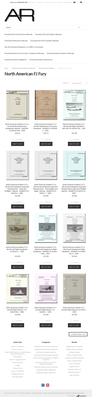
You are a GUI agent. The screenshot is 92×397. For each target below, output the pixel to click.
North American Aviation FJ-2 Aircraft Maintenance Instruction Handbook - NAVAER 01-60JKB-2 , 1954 (45, 127)
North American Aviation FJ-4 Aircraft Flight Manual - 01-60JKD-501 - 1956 (17, 310)
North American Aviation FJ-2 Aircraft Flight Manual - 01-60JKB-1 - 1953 (45, 310)
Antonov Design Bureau (74, 355)
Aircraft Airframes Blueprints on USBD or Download (24, 47)
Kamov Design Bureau (74, 361)
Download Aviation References (41, 60)
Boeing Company (74, 352)
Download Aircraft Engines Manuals (48, 34)
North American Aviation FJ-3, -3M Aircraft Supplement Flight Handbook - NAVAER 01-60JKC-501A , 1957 (45, 250)
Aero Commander (74, 364)
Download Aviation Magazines (16, 60)
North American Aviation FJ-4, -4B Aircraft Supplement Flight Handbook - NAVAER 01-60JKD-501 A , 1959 (74, 250)
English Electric (74, 366)
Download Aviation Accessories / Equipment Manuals (24, 53)
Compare (19, 139)
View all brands (74, 375)
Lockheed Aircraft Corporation (74, 358)
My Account (32, 2)
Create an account (56, 2)
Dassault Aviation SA (74, 369)
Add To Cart (18, 144)
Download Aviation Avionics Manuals (60, 53)
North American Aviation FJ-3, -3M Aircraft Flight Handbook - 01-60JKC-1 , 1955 (17, 249)
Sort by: (66, 83)
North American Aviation (46, 68)
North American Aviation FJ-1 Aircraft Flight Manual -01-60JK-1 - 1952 (73, 310)
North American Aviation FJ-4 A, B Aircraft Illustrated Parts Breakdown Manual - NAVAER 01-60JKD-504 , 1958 (17, 127)
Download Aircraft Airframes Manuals (18, 34)
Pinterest (47, 385)
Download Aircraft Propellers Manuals (45, 41)
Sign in (47, 2)
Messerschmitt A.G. (74, 372)
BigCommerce (81, 395)
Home (6, 68)
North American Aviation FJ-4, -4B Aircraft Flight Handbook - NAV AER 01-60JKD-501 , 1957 (74, 126)
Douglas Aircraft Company (74, 346)
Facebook (43, 385)
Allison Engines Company (74, 349)
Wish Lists (41, 2)
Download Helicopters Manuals (16, 41)
